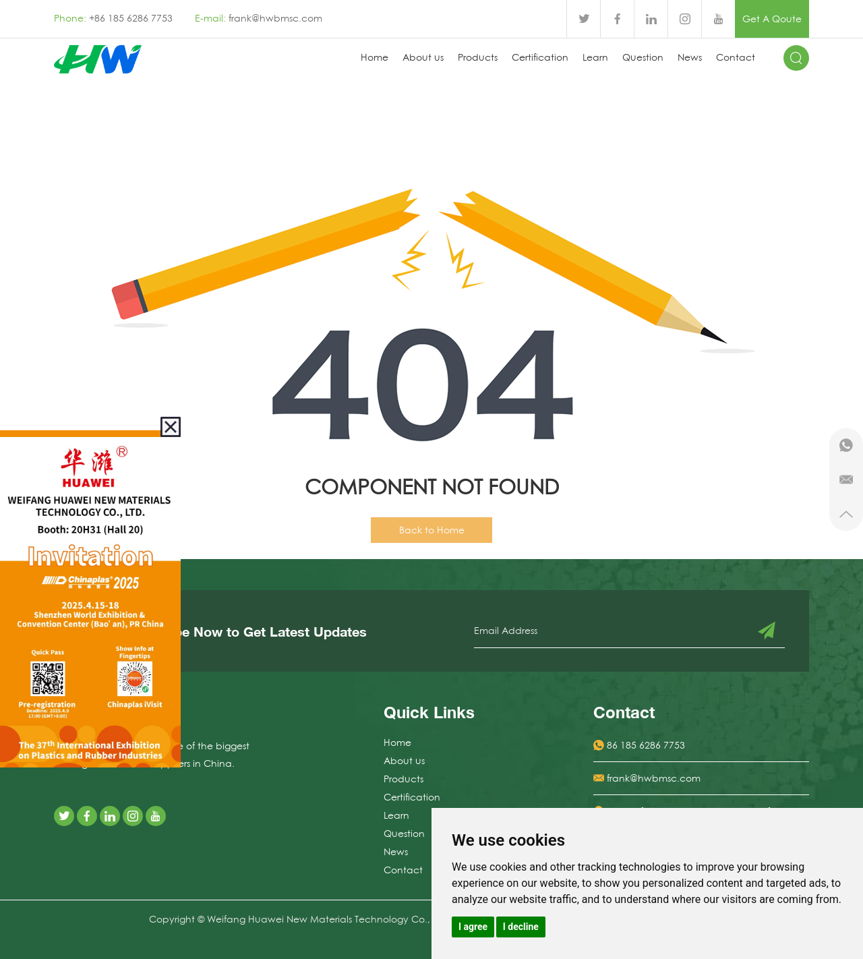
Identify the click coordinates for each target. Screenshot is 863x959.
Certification (540, 57)
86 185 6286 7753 (646, 745)
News (690, 57)
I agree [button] (472, 926)
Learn (595, 57)
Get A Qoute (772, 19)
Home (374, 57)
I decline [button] (521, 926)
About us (423, 57)
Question (642, 57)
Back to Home (432, 530)
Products (478, 57)
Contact (735, 57)
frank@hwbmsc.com (275, 18)
